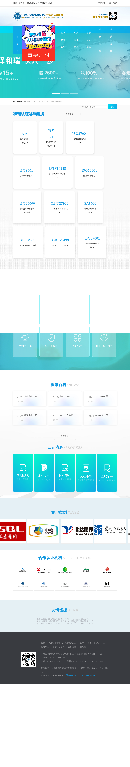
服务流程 (72, 647)
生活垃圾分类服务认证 (52, 621)
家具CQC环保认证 (70, 621)
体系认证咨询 (54, 643)
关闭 (53, 24)
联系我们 (113, 3)
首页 (43, 643)
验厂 (82, 643)
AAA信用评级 (76, 40)
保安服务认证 (89, 621)
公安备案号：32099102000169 (52, 676)
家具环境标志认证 (64, 621)
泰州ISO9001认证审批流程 (67, 396)
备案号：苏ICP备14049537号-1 (92, 668)
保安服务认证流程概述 (32, 415)
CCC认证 (37, 101)
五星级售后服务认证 (45, 621)
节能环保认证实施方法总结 (32, 396)
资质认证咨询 (88, 40)
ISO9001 (27, 101)
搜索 (112, 107)
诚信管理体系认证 (84, 621)
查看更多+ (70, 114)
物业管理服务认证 (38, 621)
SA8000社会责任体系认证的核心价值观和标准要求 (103, 415)
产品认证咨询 (70, 643)
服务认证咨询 (63, 40)
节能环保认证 (58, 621)
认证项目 (101, 3)
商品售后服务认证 (58, 101)
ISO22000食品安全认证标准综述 (103, 396)
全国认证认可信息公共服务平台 (80, 676)
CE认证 (45, 101)
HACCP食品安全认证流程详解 (67, 415)
